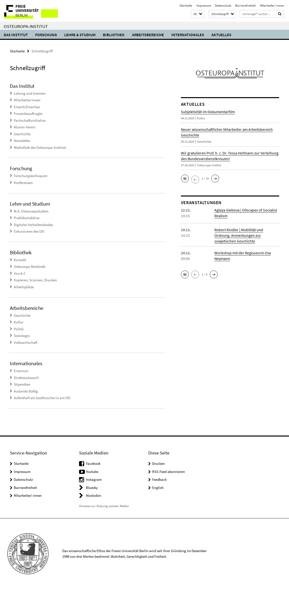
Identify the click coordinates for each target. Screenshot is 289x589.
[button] (197, 14)
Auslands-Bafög (26, 391)
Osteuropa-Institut (26, 26)
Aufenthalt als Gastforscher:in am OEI (42, 397)
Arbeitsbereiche (148, 34)
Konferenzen (23, 182)
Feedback (159, 479)
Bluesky (92, 487)
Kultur (18, 322)
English (157, 487)
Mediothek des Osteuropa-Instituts (40, 147)
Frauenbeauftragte (28, 113)
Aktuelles (221, 34)
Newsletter (22, 140)
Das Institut (16, 34)
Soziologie (22, 335)
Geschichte (22, 134)
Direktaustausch (26, 377)
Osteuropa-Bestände (29, 266)
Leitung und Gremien (30, 93)
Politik (19, 329)
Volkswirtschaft (25, 342)
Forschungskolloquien (31, 175)
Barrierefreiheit (245, 5)
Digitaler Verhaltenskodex (33, 224)
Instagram (94, 479)
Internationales (187, 34)
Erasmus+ (21, 370)
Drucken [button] (158, 463)
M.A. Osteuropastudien (31, 211)
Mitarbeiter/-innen (271, 5)
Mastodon (93, 495)
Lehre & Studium (80, 34)
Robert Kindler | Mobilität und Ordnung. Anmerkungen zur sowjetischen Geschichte (238, 235)
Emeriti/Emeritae (27, 107)
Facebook (93, 463)
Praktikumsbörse (26, 217)
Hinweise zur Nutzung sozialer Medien (104, 506)
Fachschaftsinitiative (30, 120)
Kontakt (20, 259)
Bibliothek (114, 34)
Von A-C (20, 273)
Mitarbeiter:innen (27, 100)
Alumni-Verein (24, 127)
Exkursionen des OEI (29, 231)
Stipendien (22, 384)
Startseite (185, 5)
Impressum (203, 5)
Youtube (92, 471)
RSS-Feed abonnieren (168, 471)
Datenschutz (223, 5)
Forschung (46, 34)
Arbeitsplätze (24, 287)
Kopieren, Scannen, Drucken (35, 280)
